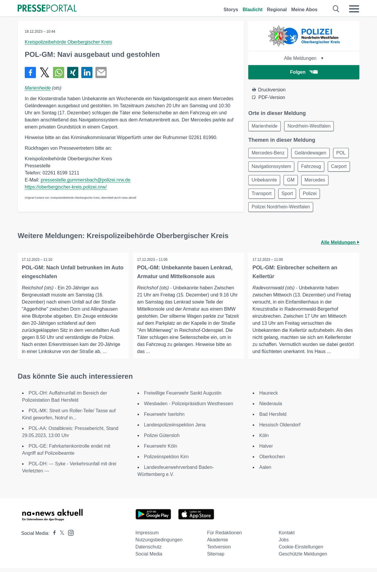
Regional (277, 9)
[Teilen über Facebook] (30, 72)
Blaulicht (253, 9)
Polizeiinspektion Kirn (166, 460)
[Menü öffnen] (354, 9)
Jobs (284, 543)
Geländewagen (312, 153)
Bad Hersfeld (273, 418)
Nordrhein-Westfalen (310, 126)
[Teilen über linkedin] (86, 72)
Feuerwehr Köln (160, 449)
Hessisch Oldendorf (279, 428)
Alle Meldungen (304, 58)
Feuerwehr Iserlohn (164, 418)
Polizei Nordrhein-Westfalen (281, 210)
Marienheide (38, 87)
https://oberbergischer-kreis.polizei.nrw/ (66, 186)
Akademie (217, 543)
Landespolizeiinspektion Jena (175, 428)
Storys (231, 9)
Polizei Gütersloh (162, 439)
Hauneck (268, 396)
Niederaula (270, 407)
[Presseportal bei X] (60, 537)
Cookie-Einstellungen (301, 550)
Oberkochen (272, 460)
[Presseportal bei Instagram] (69, 536)
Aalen (265, 471)
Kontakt (287, 536)
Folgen (304, 72)
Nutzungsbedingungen (159, 543)
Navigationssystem (272, 167)
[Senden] (101, 72)
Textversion (219, 550)
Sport (289, 196)
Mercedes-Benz (268, 153)
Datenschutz (148, 550)
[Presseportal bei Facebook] (52, 537)
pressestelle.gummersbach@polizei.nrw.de (85, 179)
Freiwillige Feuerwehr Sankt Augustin (182, 396)
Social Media (149, 557)
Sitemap (215, 557)
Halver (266, 449)
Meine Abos (304, 9)
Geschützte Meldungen (303, 557)
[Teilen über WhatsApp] (58, 72)
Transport (262, 196)
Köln (264, 439)
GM (293, 181)
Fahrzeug (313, 167)
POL (344, 153)
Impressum (147, 536)
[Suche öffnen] (336, 9)
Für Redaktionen (224, 536)
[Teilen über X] (44, 72)
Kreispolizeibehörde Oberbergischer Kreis (68, 41)
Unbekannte (264, 181)
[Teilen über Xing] (72, 72)
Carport (342, 167)
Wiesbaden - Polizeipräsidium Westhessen (188, 407)
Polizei (313, 196)
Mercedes (317, 181)
